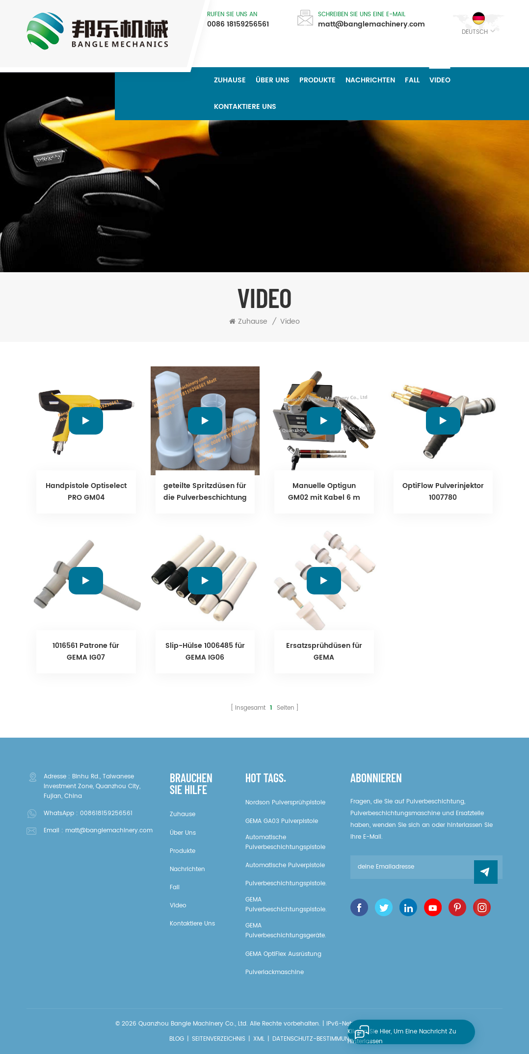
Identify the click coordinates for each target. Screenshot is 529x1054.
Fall (412, 80)
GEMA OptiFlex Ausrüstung (283, 954)
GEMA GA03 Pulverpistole (281, 821)
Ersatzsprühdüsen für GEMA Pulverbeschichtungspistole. (324, 652)
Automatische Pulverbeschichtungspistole (285, 842)
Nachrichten (370, 80)
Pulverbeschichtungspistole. (286, 883)
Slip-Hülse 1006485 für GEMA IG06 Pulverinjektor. (205, 652)
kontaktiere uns (245, 106)
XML (258, 1039)
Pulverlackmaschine (274, 972)
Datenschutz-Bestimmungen (316, 1039)
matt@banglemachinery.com (371, 24)
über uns (273, 80)
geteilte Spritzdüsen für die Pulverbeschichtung (205, 491)
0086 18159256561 (238, 24)
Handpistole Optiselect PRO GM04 (86, 491)
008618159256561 (106, 813)
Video (439, 80)
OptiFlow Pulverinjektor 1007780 (443, 491)
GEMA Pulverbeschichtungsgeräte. (285, 930)
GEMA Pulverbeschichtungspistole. (286, 904)
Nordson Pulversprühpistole (285, 802)
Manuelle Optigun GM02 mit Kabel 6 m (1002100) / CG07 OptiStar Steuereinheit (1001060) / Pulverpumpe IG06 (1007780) (324, 492)
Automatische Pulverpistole (285, 865)
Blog (176, 1039)
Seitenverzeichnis (218, 1039)
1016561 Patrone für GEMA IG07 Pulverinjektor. (86, 652)
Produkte (317, 80)
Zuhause (230, 80)
